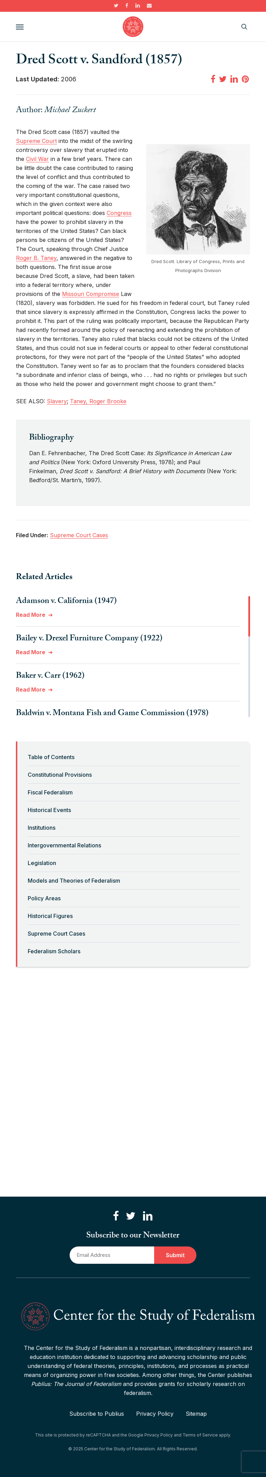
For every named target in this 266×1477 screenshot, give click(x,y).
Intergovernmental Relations (64, 845)
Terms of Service (200, 1435)
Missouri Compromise (90, 293)
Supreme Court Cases (56, 933)
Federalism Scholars (54, 951)
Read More (30, 614)
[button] (20, 26)
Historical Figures (50, 915)
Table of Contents (51, 757)
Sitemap (196, 1413)
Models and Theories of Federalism (74, 880)
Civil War (37, 158)
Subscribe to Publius (96, 1413)
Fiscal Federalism (50, 792)
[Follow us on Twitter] (130, 1216)
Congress (119, 212)
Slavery (57, 401)
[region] (133, 656)
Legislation (42, 862)
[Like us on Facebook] (116, 1216)
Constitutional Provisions (60, 774)
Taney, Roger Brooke (98, 401)
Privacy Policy (155, 1413)
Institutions (41, 827)
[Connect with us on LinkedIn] (147, 1216)
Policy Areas (44, 898)
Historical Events (49, 810)
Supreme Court (36, 140)
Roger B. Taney (36, 257)
